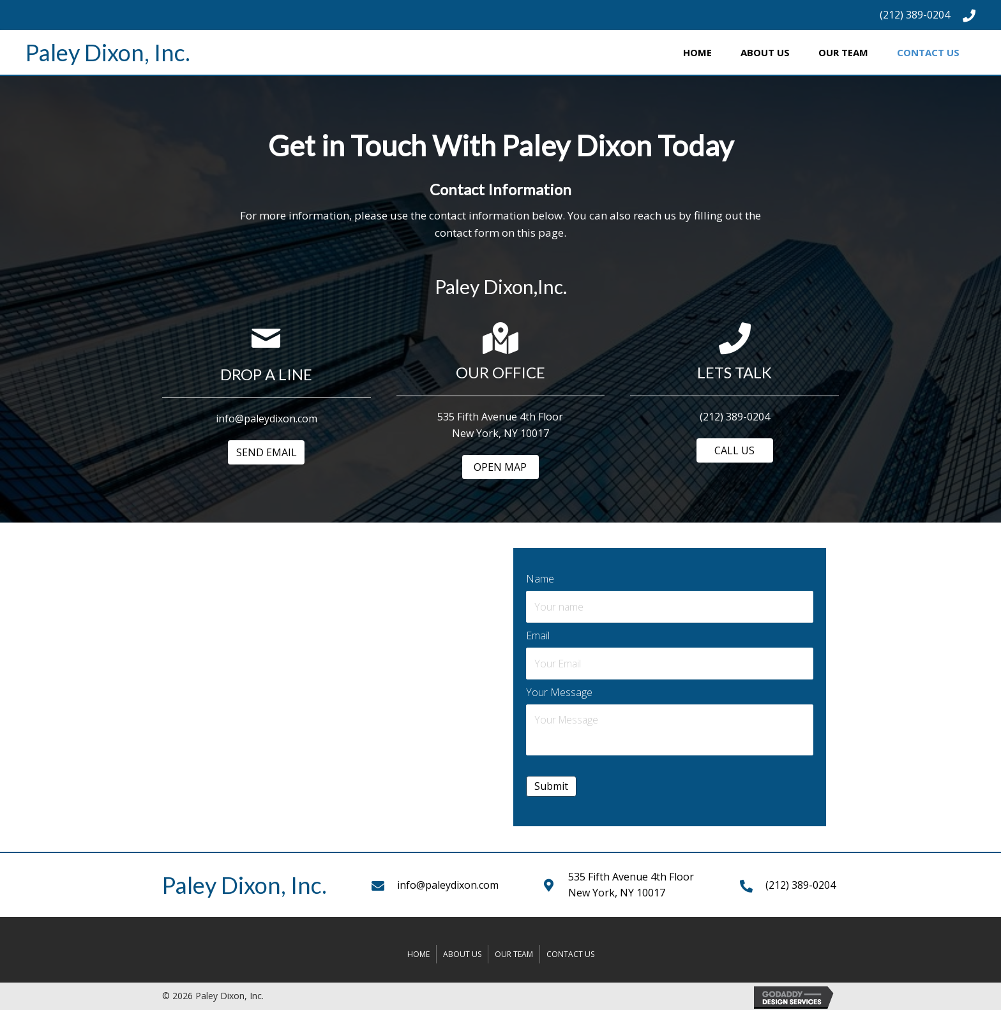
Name (540, 579)
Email (538, 635)
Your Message (559, 690)
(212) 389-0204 (915, 15)
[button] (266, 452)
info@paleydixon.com (448, 883)
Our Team (514, 952)
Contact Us (570, 952)
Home (418, 952)
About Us (462, 952)
